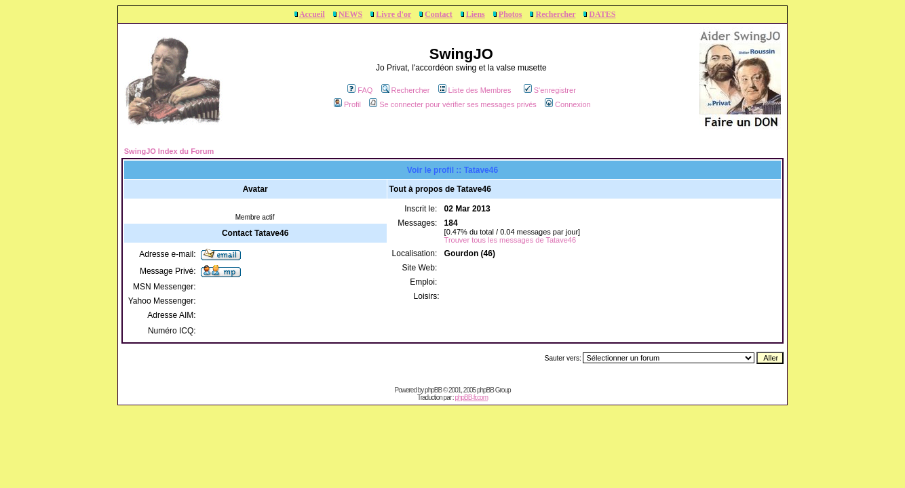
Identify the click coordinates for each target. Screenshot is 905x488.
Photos (510, 14)
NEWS (350, 14)
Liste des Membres (475, 90)
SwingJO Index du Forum (169, 151)
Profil (347, 104)
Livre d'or (393, 14)
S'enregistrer (550, 90)
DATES (602, 14)
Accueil (312, 14)
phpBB (433, 390)
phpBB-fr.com (471, 397)
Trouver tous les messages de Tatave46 (510, 240)
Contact (438, 14)
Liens (475, 14)
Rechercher (555, 14)
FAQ (359, 90)
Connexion (568, 104)
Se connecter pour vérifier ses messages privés (453, 104)
